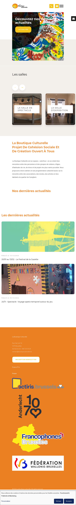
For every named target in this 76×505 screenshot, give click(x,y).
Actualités (23, 29)
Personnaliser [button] (5, 501)
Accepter (69, 501)
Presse (14, 373)
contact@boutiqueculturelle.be (22, 351)
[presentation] (15, 89)
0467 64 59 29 (26, 349)
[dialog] (38, 498)
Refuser (58, 501)
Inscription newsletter (25, 359)
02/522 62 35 (16, 349)
